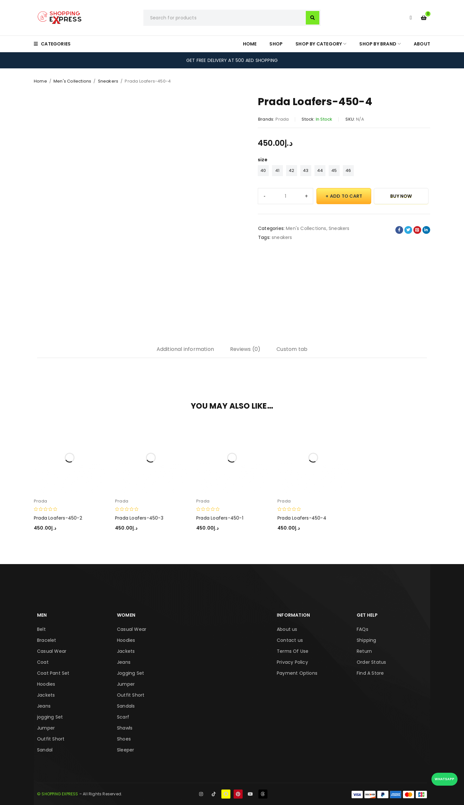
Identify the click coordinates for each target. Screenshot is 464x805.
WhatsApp (444, 779)
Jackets (46, 695)
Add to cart (346, 196)
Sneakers (108, 81)
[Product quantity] (285, 196)
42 (291, 170)
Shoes (124, 739)
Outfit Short (50, 739)
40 (263, 170)
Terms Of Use (292, 651)
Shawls (124, 728)
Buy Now (401, 196)
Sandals (126, 706)
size (262, 159)
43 (305, 170)
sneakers (282, 237)
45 (334, 170)
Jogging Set (130, 673)
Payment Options (297, 673)
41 (277, 170)
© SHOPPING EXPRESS (57, 794)
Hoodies (46, 684)
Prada (282, 119)
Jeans (44, 706)
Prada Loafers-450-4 (301, 518)
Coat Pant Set (53, 673)
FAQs (362, 629)
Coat (43, 662)
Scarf (123, 717)
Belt (41, 629)
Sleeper (125, 750)
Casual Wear (51, 651)
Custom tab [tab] (291, 349)
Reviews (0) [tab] (245, 349)
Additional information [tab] (185, 349)
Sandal (45, 750)
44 (320, 170)
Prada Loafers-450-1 (219, 518)
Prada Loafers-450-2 (58, 518)
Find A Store (370, 673)
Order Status (371, 662)
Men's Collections (72, 81)
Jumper (46, 728)
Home (40, 81)
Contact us (290, 640)
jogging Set (50, 717)
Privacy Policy (292, 662)
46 (348, 170)
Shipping (366, 640)
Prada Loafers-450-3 (139, 518)
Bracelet (46, 640)
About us (287, 629)
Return (364, 651)
